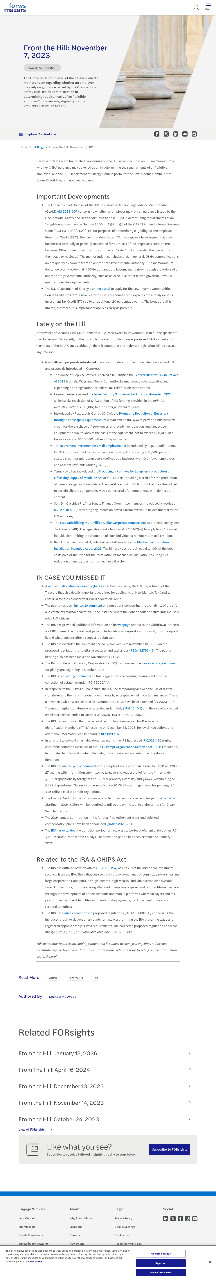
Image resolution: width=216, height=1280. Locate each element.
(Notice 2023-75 (119, 823)
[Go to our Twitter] (173, 1218)
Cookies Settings (161, 1253)
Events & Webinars (31, 1235)
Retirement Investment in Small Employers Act (93, 445)
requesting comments (75, 676)
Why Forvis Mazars (82, 1218)
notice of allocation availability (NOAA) (76, 586)
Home (24, 147)
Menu (208, 7)
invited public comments (80, 766)
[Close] (210, 1262)
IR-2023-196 (152, 740)
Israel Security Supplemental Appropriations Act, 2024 (133, 394)
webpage (123, 624)
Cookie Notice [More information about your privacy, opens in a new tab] (34, 1261)
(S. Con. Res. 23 (65, 509)
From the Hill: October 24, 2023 (106, 1119)
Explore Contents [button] (35, 134)
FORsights (40, 147)
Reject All (160, 1263)
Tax (95, 978)
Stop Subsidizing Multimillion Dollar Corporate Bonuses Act (103, 522)
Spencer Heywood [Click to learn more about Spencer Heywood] (62, 996)
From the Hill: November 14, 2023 (106, 1102)
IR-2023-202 (165, 798)
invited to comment (88, 605)
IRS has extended (63, 830)
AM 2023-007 (67, 211)
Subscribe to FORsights (169, 1149)
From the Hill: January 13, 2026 (106, 1053)
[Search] (196, 7)
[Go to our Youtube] (194, 1218)
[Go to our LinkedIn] (165, 1218)
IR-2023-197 (110, 733)
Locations (76, 1226)
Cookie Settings (125, 1226)
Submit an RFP (28, 1226)
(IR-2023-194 (106, 867)
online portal (101, 288)
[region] (108, 1262)
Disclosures (122, 1235)
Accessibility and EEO (128, 1243)
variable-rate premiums (158, 663)
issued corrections (75, 913)
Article (53, 978)
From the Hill (75, 978)
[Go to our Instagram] (187, 1218)
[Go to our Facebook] (180, 1218)
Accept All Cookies (160, 1272)
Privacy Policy (123, 1218)
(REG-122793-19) (142, 650)
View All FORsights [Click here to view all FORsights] (37, 1129)
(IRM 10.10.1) (132, 708)
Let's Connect (27, 1218)
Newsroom (77, 1243)
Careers (75, 1235)
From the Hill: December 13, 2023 (106, 1086)
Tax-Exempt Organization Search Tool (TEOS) (130, 746)
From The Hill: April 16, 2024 (106, 1069)
